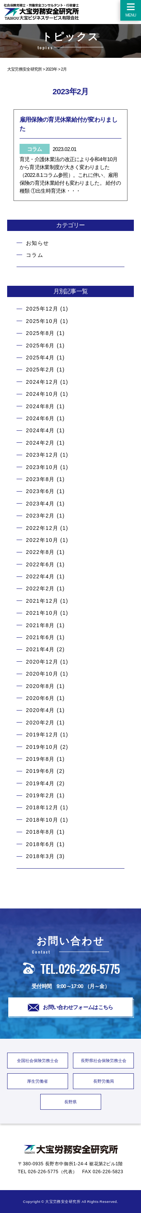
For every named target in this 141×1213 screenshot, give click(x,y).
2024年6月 (40, 418)
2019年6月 (40, 771)
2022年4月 (40, 576)
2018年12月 (42, 807)
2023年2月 (40, 516)
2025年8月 (40, 333)
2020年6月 (40, 698)
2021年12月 (42, 601)
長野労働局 (103, 1081)
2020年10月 (42, 674)
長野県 (70, 1102)
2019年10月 (42, 747)
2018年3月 (40, 856)
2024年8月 (40, 406)
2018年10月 (42, 820)
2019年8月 (40, 759)
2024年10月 (42, 394)
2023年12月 (42, 455)
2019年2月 (40, 795)
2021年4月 (40, 649)
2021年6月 (40, 637)
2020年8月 (40, 686)
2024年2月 (40, 443)
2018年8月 (40, 832)
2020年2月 (40, 723)
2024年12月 (42, 382)
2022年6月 (40, 564)
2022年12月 (42, 528)
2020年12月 (42, 662)
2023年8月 (40, 479)
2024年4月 (40, 430)
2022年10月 (42, 540)
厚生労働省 (37, 1081)
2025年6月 (40, 345)
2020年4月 (40, 710)
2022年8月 (40, 552)
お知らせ (37, 243)
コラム (34, 255)
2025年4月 (40, 358)
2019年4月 (40, 783)
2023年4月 (40, 504)
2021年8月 (40, 625)
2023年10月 (42, 467)
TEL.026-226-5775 (70, 968)
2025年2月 (40, 370)
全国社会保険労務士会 (37, 1060)
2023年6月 (40, 491)
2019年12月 (42, 735)
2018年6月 (40, 844)
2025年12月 (42, 309)
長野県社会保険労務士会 (103, 1060)
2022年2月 (40, 588)
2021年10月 (42, 613)
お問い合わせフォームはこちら (70, 1007)
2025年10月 (42, 321)
